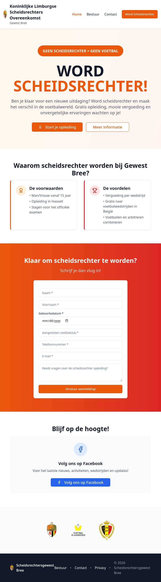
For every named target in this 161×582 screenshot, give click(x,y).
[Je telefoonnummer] (80, 344)
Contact (110, 14)
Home (77, 14)
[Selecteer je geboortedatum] (80, 321)
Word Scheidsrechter (139, 14)
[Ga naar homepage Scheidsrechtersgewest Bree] (5, 14)
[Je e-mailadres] (80, 356)
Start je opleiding (57, 127)
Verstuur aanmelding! (80, 389)
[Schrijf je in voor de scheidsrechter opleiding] (140, 14)
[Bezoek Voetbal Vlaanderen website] (78, 530)
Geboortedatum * (51, 313)
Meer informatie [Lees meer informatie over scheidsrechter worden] (107, 127)
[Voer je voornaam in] (80, 304)
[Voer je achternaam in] (80, 293)
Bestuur (93, 14)
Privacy (100, 567)
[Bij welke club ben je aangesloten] (80, 332)
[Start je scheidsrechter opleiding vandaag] (57, 127)
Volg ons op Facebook (80, 482)
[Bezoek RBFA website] (107, 530)
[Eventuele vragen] (80, 373)
